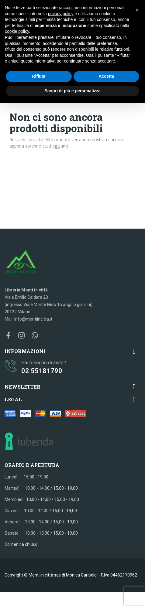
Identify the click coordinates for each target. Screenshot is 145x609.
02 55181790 (41, 371)
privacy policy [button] (61, 13)
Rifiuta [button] (38, 76)
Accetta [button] (106, 76)
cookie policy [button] (17, 31)
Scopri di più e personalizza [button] (72, 90)
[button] (137, 10)
